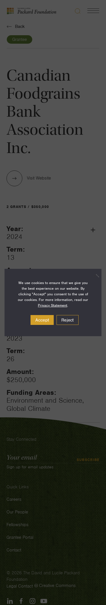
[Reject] (94, 275)
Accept (42, 320)
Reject (67, 320)
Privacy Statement (52, 305)
